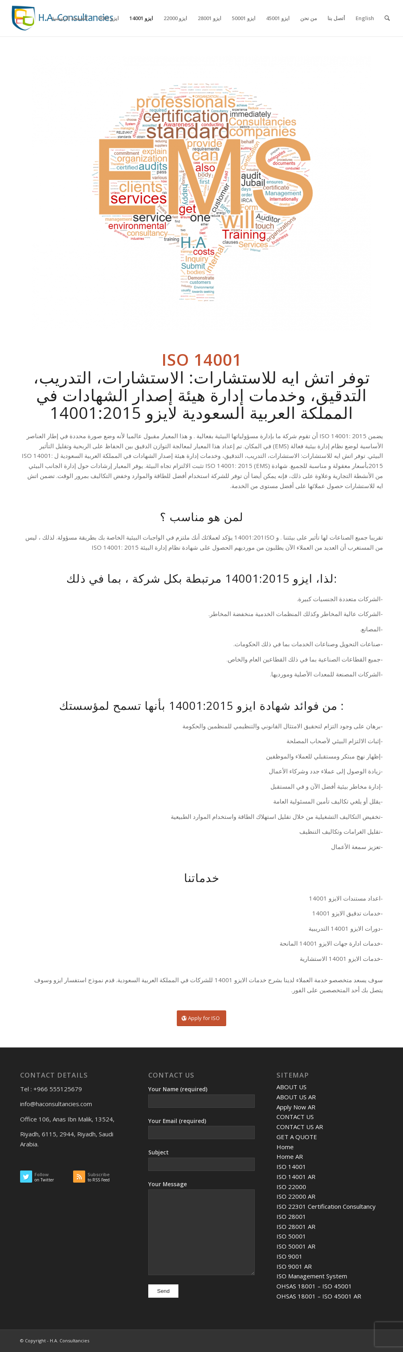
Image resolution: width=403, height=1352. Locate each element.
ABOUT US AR (296, 1097)
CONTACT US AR (299, 1127)
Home (285, 1147)
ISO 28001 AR (295, 1226)
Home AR (289, 1156)
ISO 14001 (291, 1166)
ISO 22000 (291, 1187)
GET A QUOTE (296, 1137)
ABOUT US (291, 1087)
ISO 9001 (289, 1256)
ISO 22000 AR (295, 1196)
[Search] (387, 18)
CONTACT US (295, 1117)
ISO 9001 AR (294, 1266)
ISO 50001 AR (295, 1246)
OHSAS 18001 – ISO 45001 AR (318, 1296)
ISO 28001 (291, 1216)
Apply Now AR (295, 1107)
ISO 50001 (291, 1236)
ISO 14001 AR (295, 1177)
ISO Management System (311, 1276)
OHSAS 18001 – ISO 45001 (314, 1286)
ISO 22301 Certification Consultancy (326, 1206)
